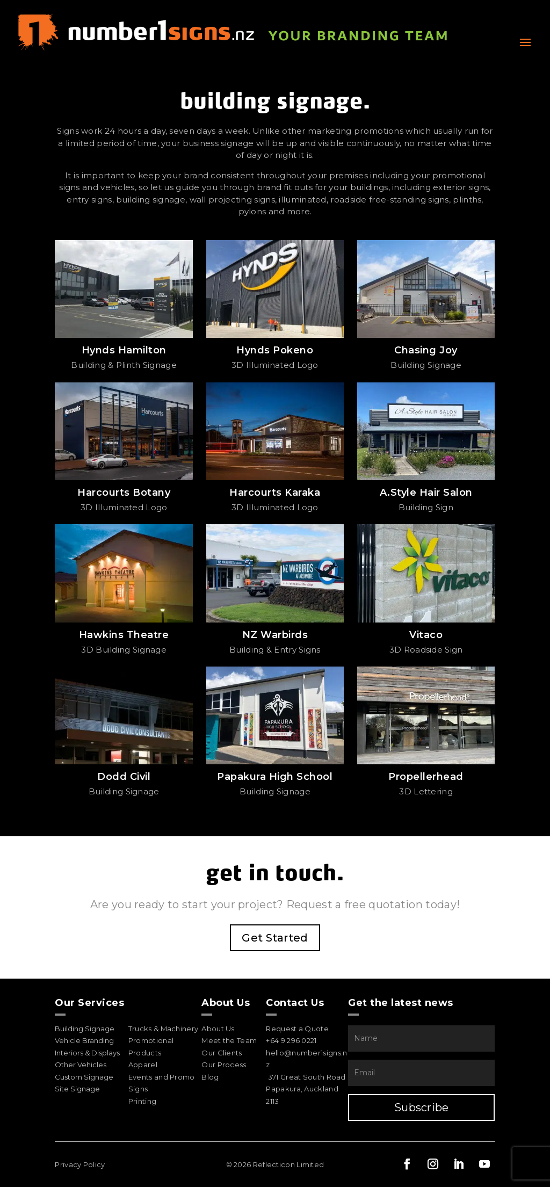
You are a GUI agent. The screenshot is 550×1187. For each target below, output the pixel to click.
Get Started (275, 937)
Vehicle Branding (84, 1040)
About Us (217, 1028)
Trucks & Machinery (163, 1028)
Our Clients (221, 1052)
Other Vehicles (80, 1064)
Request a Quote (297, 1028)
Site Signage (77, 1088)
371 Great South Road (307, 1077)
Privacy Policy (80, 1164)
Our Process (223, 1064)
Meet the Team (229, 1040)
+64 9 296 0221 (291, 1040)
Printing (142, 1101)
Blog (210, 1077)
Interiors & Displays (87, 1052)
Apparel (142, 1064)
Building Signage (84, 1028)
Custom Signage (84, 1077)
